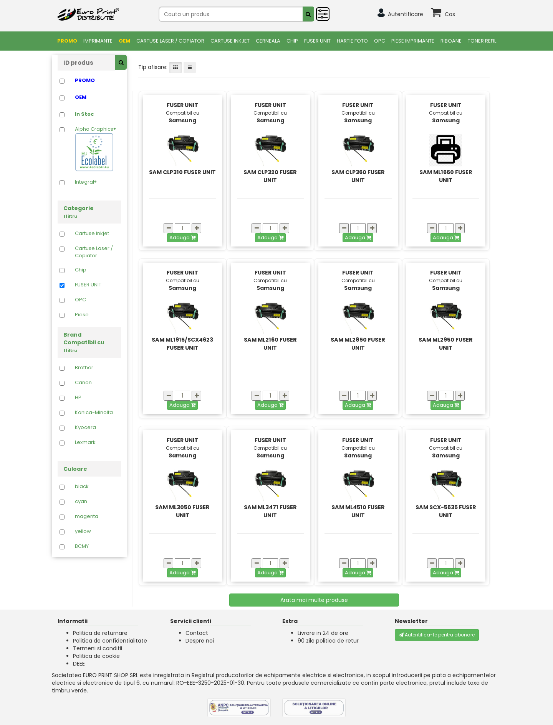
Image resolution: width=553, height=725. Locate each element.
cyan (81, 501)
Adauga (182, 237)
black (82, 486)
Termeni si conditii (97, 648)
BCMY (82, 546)
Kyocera (85, 427)
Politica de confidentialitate (110, 640)
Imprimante (98, 40)
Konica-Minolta (94, 412)
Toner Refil (482, 40)
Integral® (86, 182)
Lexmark (85, 442)
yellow (83, 531)
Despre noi (199, 640)
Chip (292, 40)
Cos (450, 14)
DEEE (79, 663)
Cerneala (268, 40)
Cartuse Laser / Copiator (170, 40)
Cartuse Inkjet (230, 40)
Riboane (451, 40)
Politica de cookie (96, 656)
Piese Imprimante (412, 40)
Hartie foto (352, 40)
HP (78, 397)
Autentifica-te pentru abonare (437, 634)
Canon (83, 382)
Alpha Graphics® (95, 148)
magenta (86, 516)
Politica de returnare (100, 633)
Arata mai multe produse (314, 600)
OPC (379, 40)
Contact (196, 633)
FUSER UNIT (317, 40)
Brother (84, 367)
